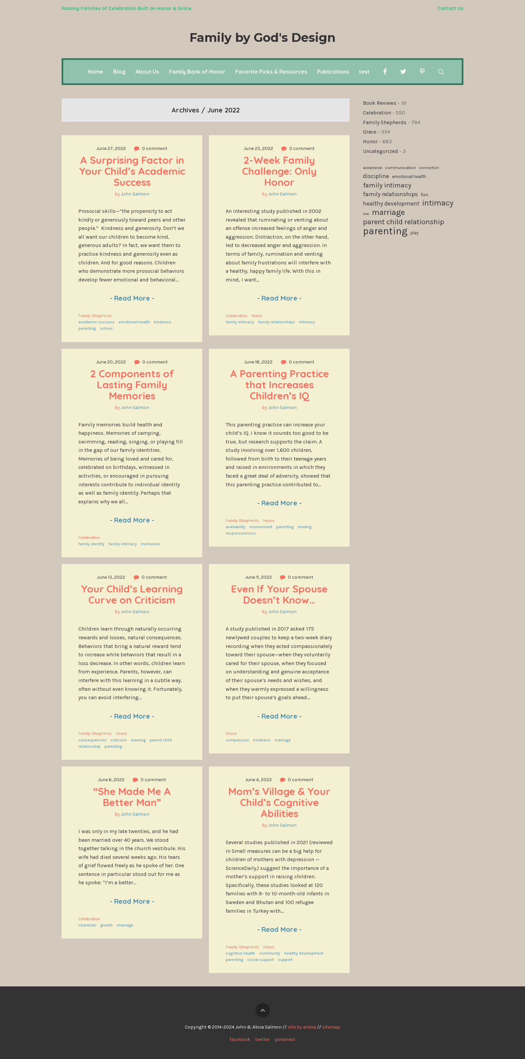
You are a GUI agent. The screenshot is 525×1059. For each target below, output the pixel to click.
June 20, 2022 (111, 362)
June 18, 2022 (258, 362)
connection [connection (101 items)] (429, 168)
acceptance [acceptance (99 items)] (372, 168)
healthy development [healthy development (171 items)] (391, 203)
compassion (237, 740)
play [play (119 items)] (414, 232)
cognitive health (240, 953)
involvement (260, 526)
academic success (96, 322)
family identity (91, 544)
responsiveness (241, 533)
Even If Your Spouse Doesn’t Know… (280, 594)
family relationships (276, 322)
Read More (132, 298)
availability (235, 526)
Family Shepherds (95, 315)
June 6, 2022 (111, 780)
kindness (162, 322)
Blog (119, 71)
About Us (147, 71)
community (269, 953)
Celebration (236, 315)
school (106, 328)
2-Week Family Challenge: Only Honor (280, 171)
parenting (87, 328)
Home (95, 71)
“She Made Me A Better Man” (133, 797)
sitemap (331, 1027)
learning (138, 740)
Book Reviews (379, 103)
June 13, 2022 (111, 577)
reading (304, 526)
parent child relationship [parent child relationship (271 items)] (403, 222)
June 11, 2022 (258, 577)
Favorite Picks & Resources (271, 71)
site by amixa (302, 1027)
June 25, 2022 (258, 148)
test (364, 71)
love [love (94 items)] (366, 214)
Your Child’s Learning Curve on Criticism (133, 594)
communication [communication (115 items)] (400, 167)
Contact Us (450, 8)
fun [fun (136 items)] (424, 194)
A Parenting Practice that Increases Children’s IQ (280, 384)
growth (106, 925)
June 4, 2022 (258, 780)
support (285, 959)
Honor (256, 315)
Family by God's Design (262, 37)
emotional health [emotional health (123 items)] (409, 176)
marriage (283, 740)
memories (150, 544)
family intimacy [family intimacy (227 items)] (387, 185)
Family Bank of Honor (197, 71)
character (87, 925)
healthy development (303, 953)
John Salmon (135, 194)
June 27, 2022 (111, 148)
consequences (92, 740)
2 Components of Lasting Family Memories (133, 384)
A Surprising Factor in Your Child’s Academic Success (133, 171)
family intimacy (240, 322)
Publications (333, 71)
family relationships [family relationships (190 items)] (390, 194)
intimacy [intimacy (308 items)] (437, 203)
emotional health (134, 322)
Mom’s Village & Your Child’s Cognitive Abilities (280, 802)
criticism (118, 740)
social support (260, 959)
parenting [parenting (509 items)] (385, 231)
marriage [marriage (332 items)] (388, 212)
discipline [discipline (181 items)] (376, 176)
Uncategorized (380, 151)
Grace (231, 733)
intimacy (307, 322)
